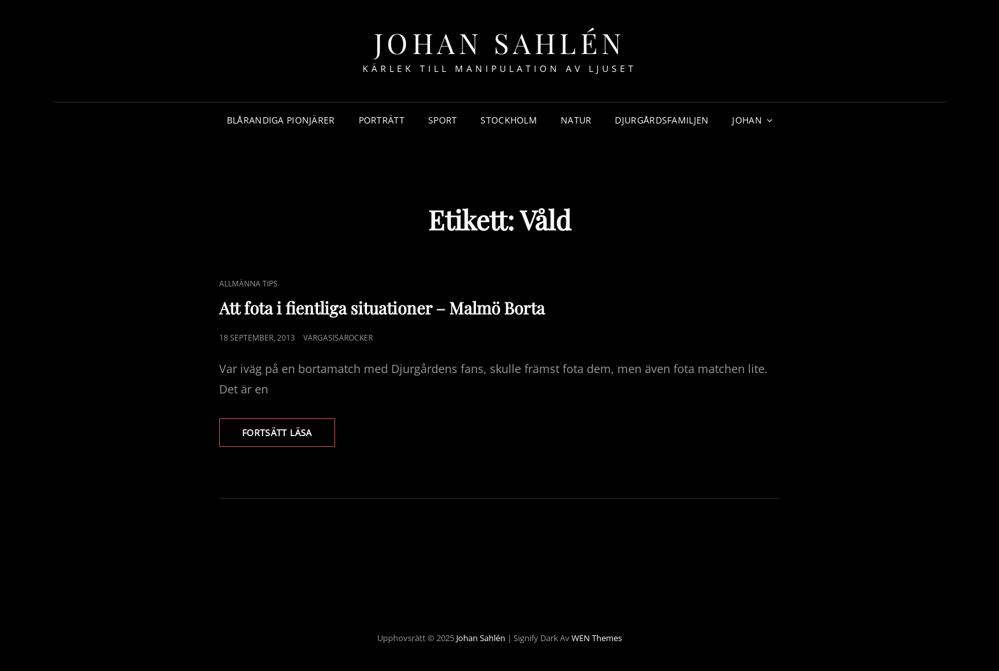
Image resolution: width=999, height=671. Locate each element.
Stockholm (508, 120)
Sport (442, 120)
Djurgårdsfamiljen (661, 120)
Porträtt (382, 120)
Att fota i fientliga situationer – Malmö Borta (382, 308)
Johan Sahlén (500, 42)
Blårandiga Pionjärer (281, 120)
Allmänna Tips (248, 283)
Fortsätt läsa (288, 436)
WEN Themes (596, 638)
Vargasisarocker (338, 337)
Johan (746, 120)
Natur (576, 120)
